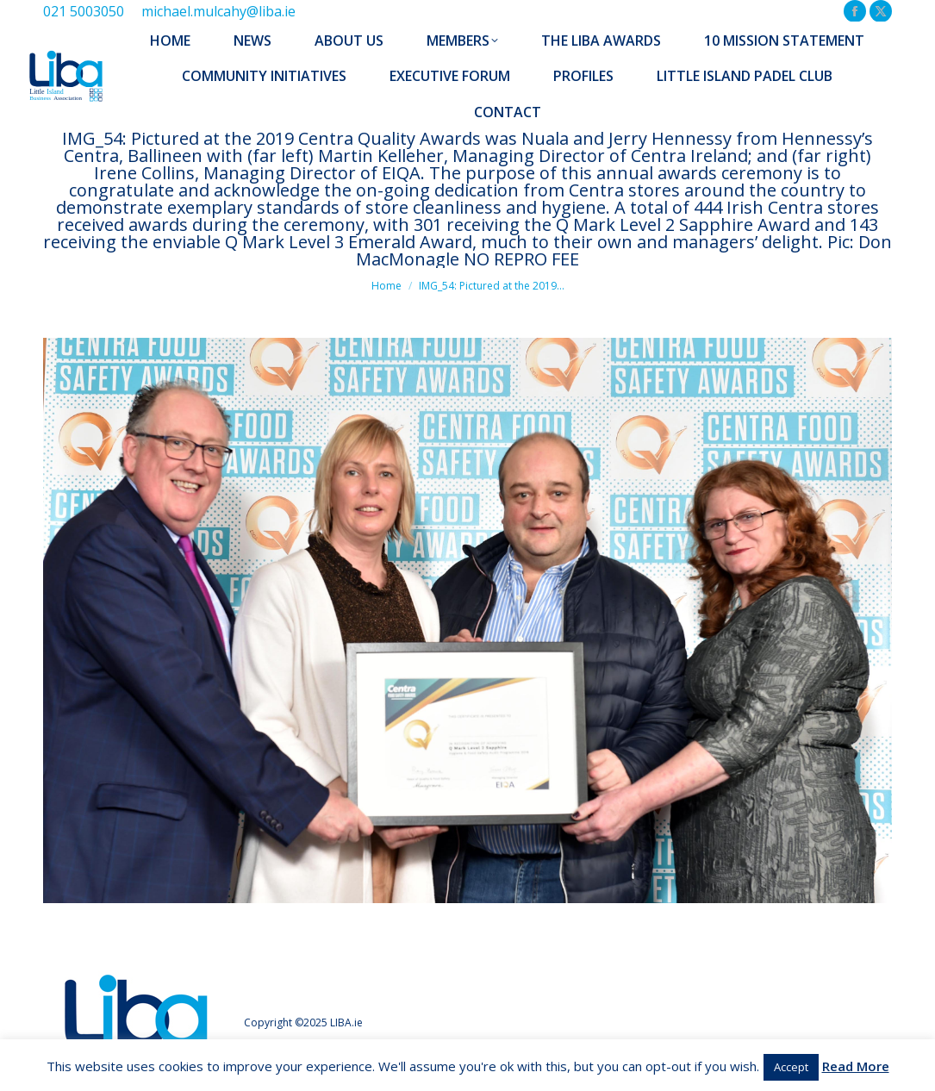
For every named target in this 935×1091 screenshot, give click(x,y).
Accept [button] (791, 1067)
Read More (855, 1066)
